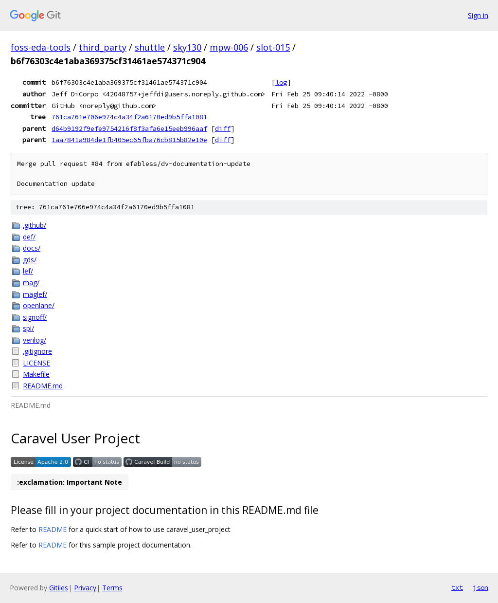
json (480, 587)
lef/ (28, 270)
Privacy (85, 587)
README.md (43, 385)
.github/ (34, 225)
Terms (112, 587)
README (52, 529)
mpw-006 (229, 47)
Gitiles (58, 587)
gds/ (29, 259)
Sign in (478, 15)
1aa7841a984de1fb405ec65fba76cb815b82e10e (129, 139)
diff (223, 128)
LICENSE (36, 362)
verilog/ (34, 340)
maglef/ (35, 294)
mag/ (31, 282)
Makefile (36, 374)
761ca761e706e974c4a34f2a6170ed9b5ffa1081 (129, 116)
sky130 (187, 47)
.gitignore (37, 351)
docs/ (31, 248)
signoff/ (35, 317)
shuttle (150, 47)
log (281, 82)
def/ (29, 236)
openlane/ (38, 305)
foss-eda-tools (41, 47)
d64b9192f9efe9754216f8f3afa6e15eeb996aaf (129, 128)
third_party (102, 47)
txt (457, 587)
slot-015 (273, 47)
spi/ (28, 328)
